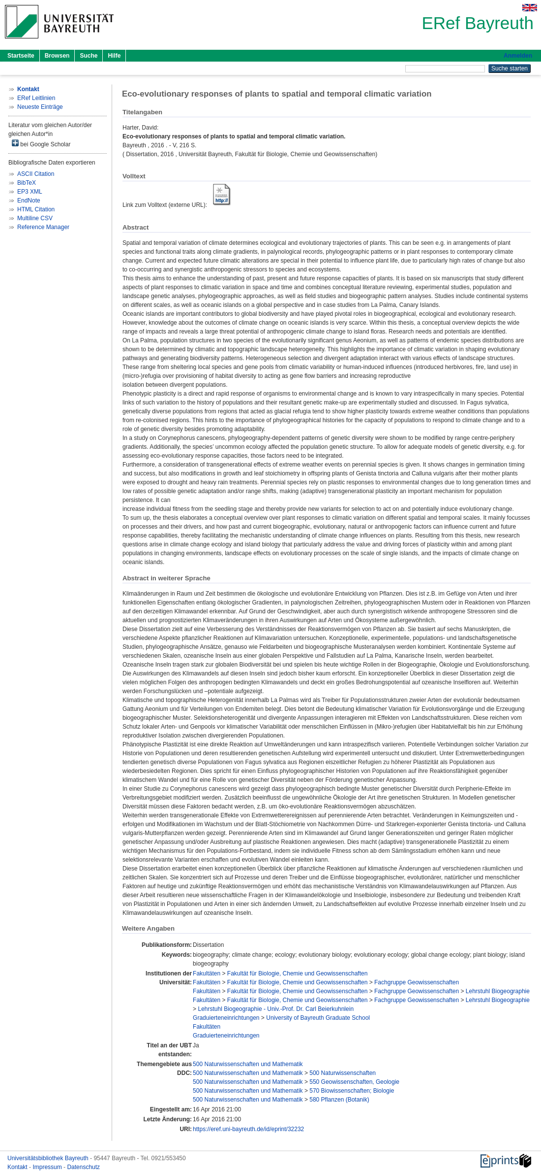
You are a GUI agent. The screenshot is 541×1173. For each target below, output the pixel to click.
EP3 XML (29, 191)
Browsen (57, 55)
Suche (88, 55)
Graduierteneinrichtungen (226, 1017)
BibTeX (26, 182)
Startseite (20, 55)
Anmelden (518, 55)
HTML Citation (36, 209)
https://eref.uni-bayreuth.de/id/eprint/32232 (248, 1129)
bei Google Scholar (41, 143)
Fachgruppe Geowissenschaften (416, 982)
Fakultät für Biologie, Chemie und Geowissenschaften (297, 973)
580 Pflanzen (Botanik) (339, 1099)
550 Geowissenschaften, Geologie (354, 1081)
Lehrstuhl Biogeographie (498, 991)
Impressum (47, 1167)
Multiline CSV (35, 218)
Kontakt (18, 1167)
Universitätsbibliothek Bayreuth (48, 1158)
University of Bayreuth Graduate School (318, 1017)
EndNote (28, 200)
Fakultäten (206, 973)
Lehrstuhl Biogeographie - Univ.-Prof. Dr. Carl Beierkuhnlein (276, 1008)
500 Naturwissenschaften (342, 1073)
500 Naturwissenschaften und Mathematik (247, 1064)
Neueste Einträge (40, 106)
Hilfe (114, 55)
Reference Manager (43, 227)
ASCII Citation (35, 173)
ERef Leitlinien (36, 98)
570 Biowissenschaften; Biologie (351, 1090)
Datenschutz (83, 1167)
